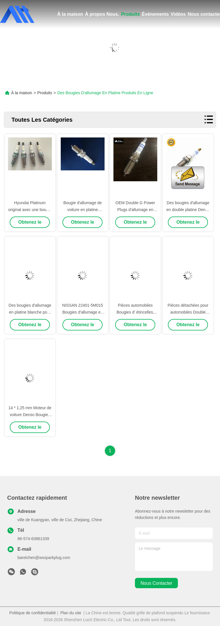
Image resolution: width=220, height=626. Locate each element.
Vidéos (178, 14)
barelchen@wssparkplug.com (43, 557)
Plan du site (70, 613)
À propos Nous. (102, 14)
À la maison (70, 14)
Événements (155, 14)
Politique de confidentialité (32, 613)
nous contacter (156, 583)
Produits (130, 14)
